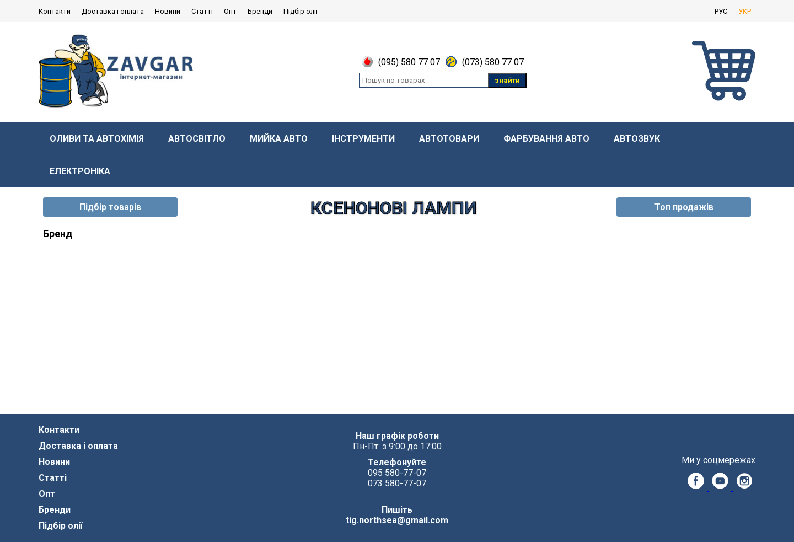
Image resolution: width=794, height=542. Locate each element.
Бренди (260, 11)
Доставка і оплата (113, 11)
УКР (744, 11)
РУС (721, 11)
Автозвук (637, 138)
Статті (202, 11)
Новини (167, 11)
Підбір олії (300, 11)
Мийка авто (279, 138)
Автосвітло (197, 138)
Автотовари (449, 138)
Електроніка (80, 171)
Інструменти (363, 138)
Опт (230, 11)
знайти (507, 80)
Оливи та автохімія (97, 138)
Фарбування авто (546, 138)
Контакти (55, 11)
